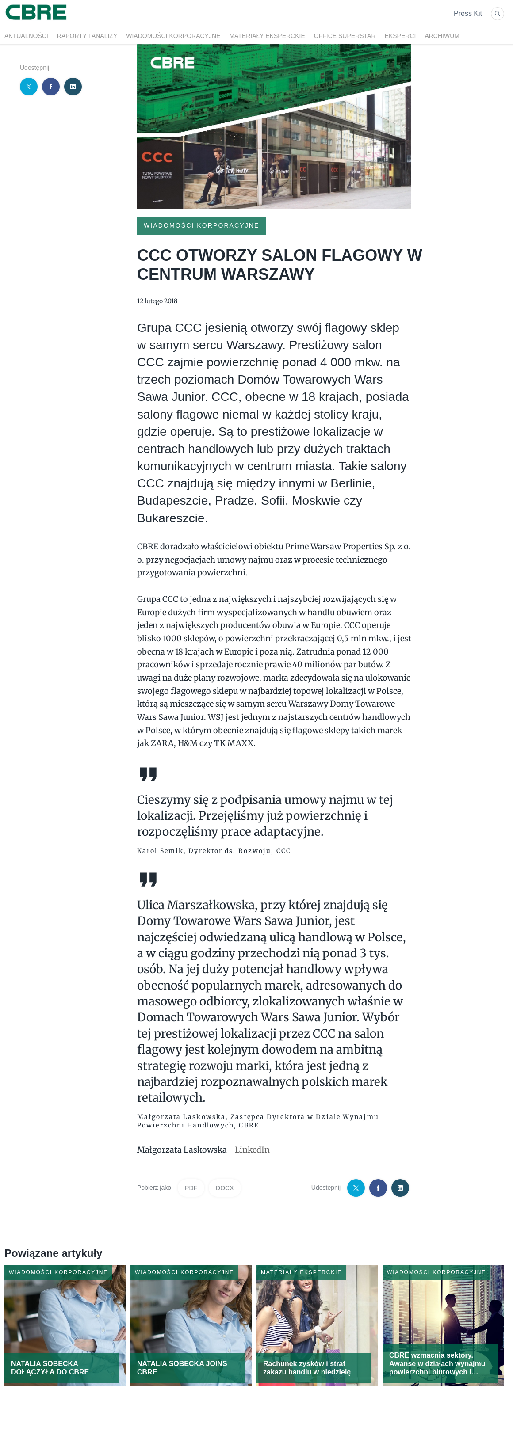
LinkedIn (252, 1150)
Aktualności (26, 35)
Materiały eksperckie (267, 35)
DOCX (225, 1187)
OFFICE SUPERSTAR (345, 35)
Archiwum (442, 35)
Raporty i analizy (87, 35)
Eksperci (400, 35)
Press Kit (468, 13)
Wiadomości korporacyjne (173, 35)
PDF (191, 1187)
